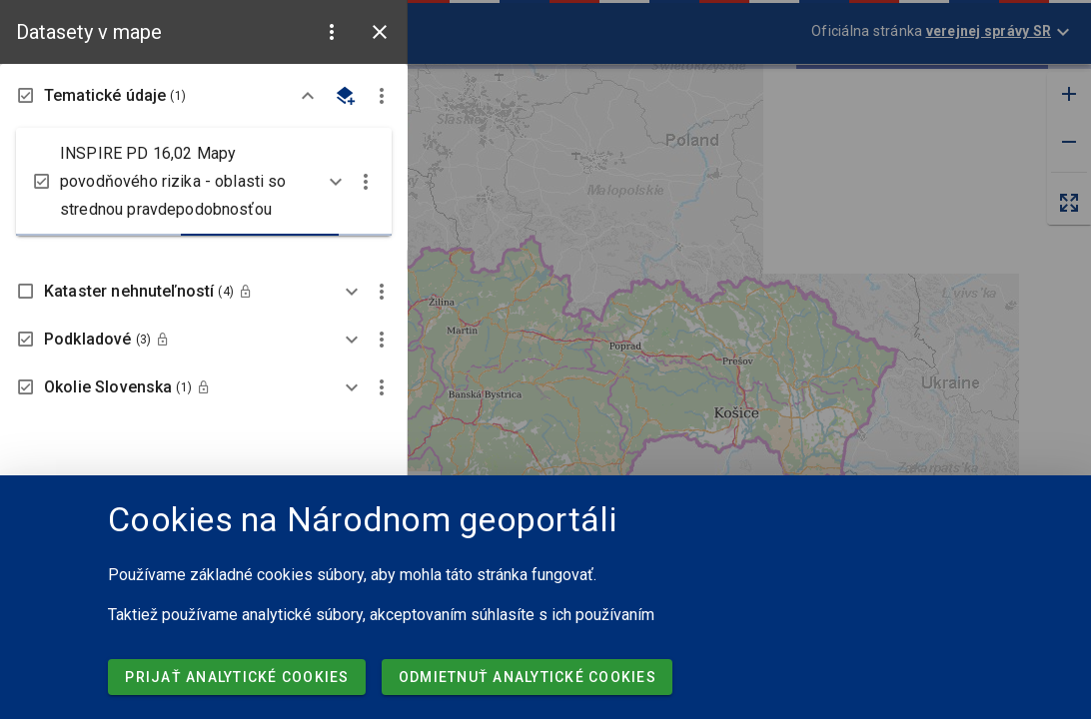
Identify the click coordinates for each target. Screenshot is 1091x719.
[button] (332, 32)
